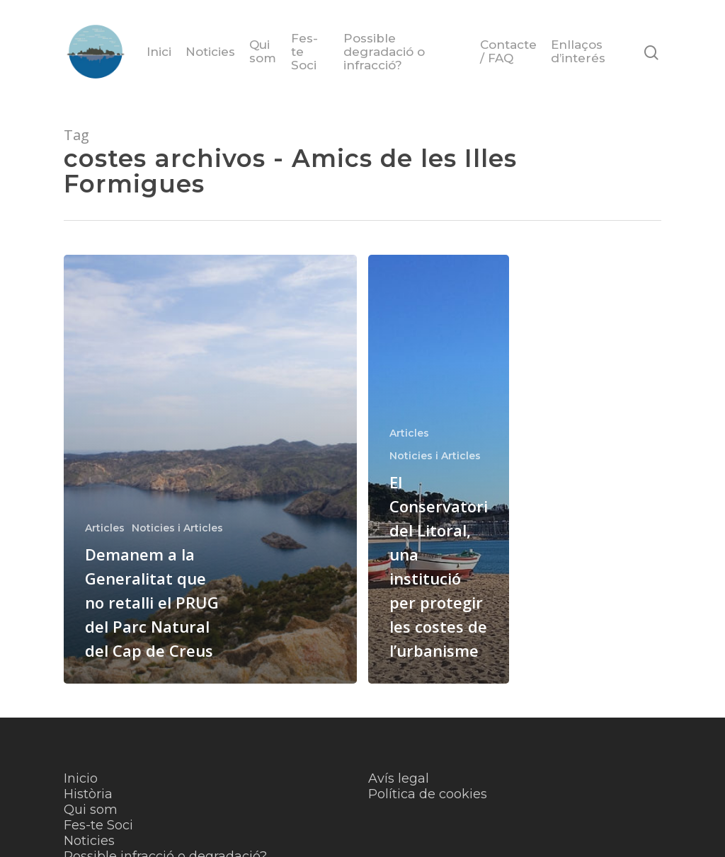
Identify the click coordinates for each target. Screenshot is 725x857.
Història (88, 794)
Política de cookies (427, 794)
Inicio (81, 778)
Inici (159, 52)
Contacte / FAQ (508, 51)
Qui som (262, 51)
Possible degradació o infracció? (384, 52)
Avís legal (398, 778)
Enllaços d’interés (578, 51)
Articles (105, 528)
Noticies (210, 52)
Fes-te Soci (304, 52)
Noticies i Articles (177, 528)
